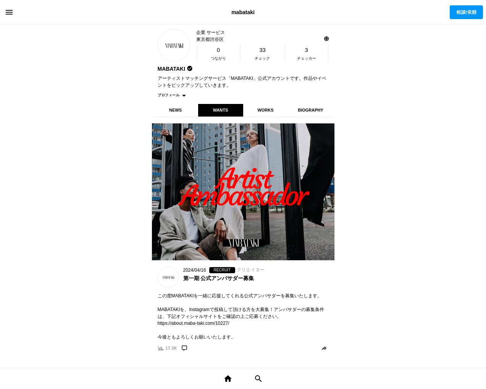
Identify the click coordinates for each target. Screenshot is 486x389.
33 (262, 50)
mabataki (243, 12)
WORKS (265, 110)
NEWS (175, 110)
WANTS (220, 110)
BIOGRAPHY (310, 110)
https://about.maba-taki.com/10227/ (193, 323)
